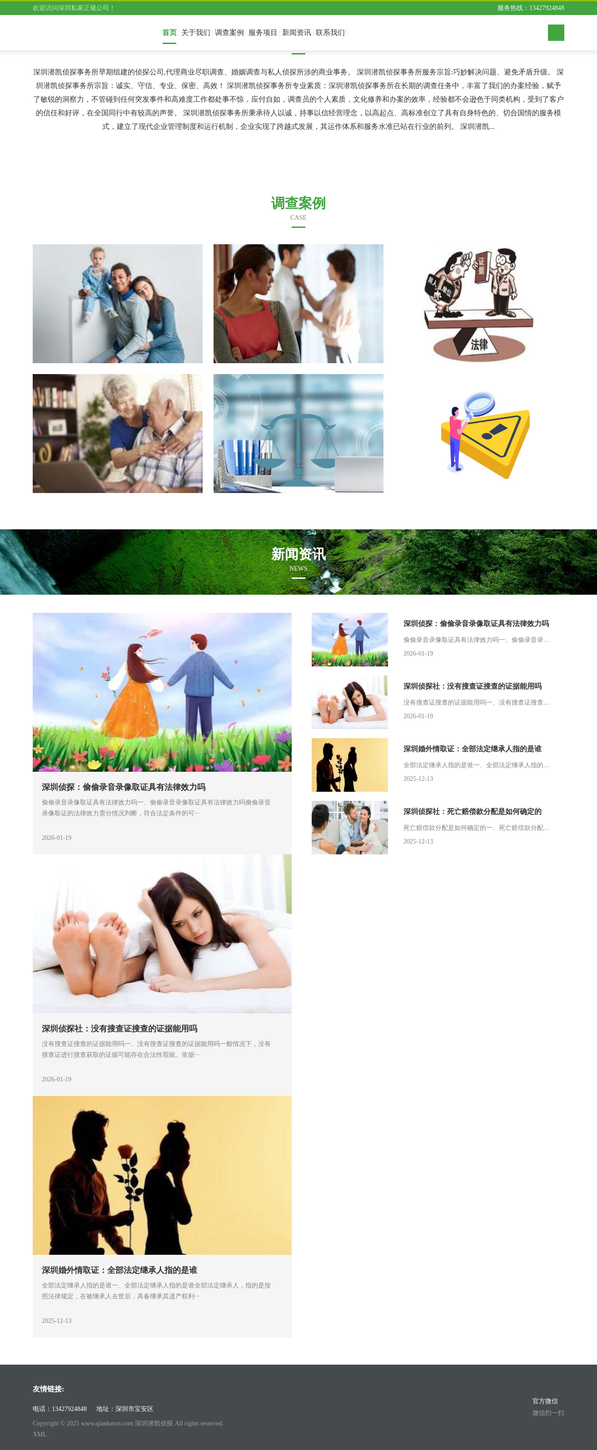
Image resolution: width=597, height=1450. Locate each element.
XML (40, 1434)
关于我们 (195, 32)
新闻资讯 (296, 32)
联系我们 (330, 32)
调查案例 (229, 32)
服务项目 (263, 32)
